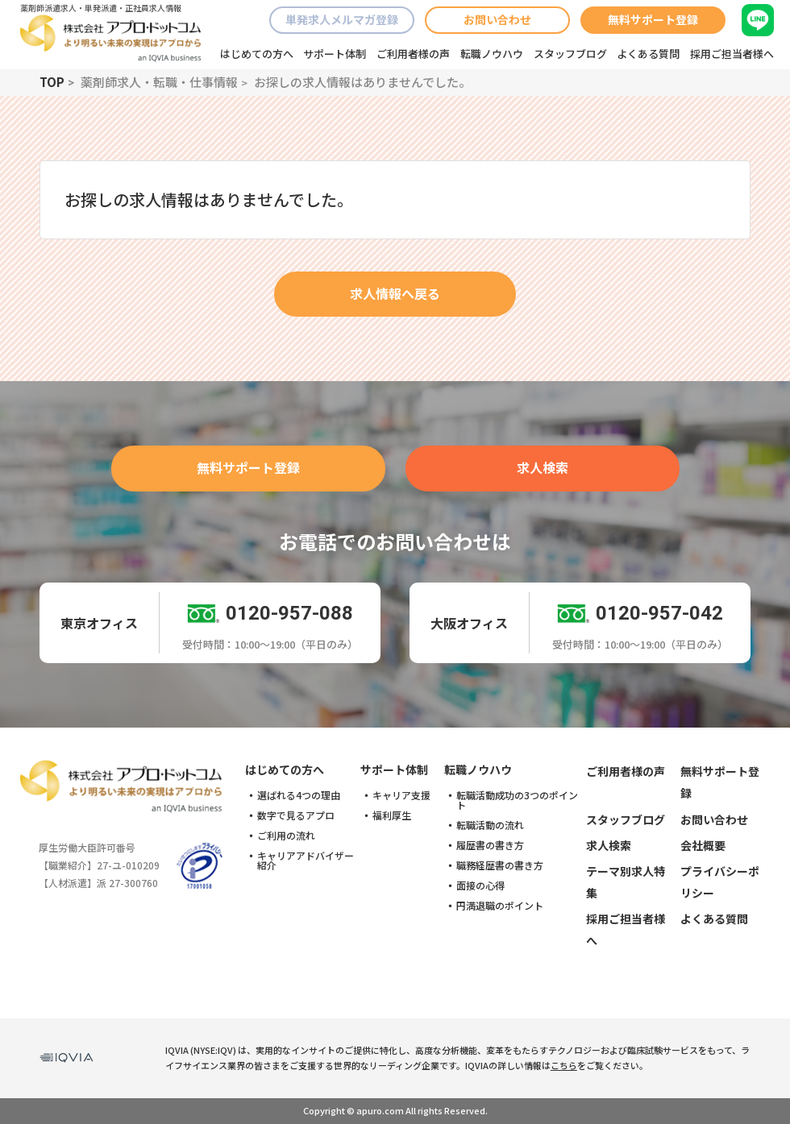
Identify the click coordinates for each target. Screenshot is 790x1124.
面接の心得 (480, 885)
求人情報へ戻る (395, 293)
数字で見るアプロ (296, 815)
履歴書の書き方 (490, 845)
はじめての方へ (256, 53)
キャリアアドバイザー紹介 (305, 860)
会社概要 (703, 845)
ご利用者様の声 (413, 53)
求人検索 (542, 467)
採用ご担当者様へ (732, 53)
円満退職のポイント (499, 905)
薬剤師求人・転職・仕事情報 (159, 82)
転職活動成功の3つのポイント (517, 800)
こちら (564, 1065)
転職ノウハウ (491, 53)
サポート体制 (334, 53)
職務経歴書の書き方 (499, 865)
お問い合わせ (497, 19)
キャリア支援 (401, 795)
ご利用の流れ (286, 835)
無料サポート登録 (653, 19)
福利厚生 (391, 815)
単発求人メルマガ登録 (341, 19)
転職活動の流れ (490, 825)
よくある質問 (648, 53)
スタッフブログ (570, 53)
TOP (52, 82)
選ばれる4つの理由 (298, 795)
